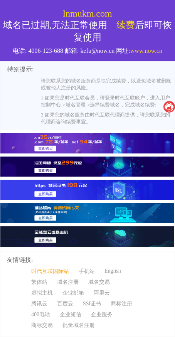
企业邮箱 (73, 293)
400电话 (40, 314)
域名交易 (99, 282)
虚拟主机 (42, 293)
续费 (125, 25)
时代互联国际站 (50, 271)
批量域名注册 (78, 325)
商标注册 (121, 304)
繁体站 (39, 282)
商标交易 (42, 325)
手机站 (87, 271)
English (112, 271)
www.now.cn (146, 50)
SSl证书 (92, 304)
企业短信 (70, 314)
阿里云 (102, 293)
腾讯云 (39, 304)
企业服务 (102, 314)
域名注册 (68, 282)
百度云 (65, 304)
